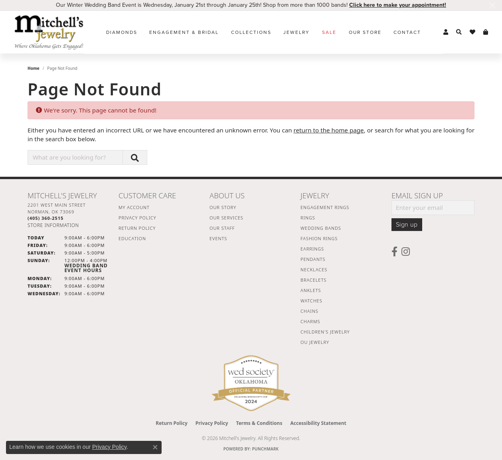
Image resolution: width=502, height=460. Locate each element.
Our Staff (222, 228)
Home (34, 68)
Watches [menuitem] (311, 301)
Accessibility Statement (318, 423)
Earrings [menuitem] (312, 249)
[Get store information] (53, 225)
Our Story (222, 207)
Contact (407, 32)
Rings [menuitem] (307, 218)
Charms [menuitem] (310, 321)
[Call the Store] (45, 218)
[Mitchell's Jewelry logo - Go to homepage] (49, 32)
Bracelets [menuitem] (313, 280)
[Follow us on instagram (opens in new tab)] (405, 252)
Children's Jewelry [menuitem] (325, 332)
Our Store (365, 32)
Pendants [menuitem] (312, 259)
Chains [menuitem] (309, 311)
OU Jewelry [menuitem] (314, 342)
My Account (134, 207)
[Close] (492, 5)
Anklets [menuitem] (310, 290)
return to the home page (329, 130)
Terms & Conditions (259, 423)
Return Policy (137, 228)
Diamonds (121, 32)
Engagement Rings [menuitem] (324, 207)
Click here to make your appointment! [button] (397, 5)
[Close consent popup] (155, 447)
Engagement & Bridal (184, 32)
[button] (445, 32)
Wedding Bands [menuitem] (320, 228)
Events (218, 238)
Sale (329, 32)
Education (132, 238)
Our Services (226, 218)
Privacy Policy (137, 218)
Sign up (407, 225)
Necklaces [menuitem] (313, 269)
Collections (251, 32)
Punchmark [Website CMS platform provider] (265, 449)
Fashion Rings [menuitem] (319, 238)
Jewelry (296, 32)
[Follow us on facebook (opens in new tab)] (394, 252)
